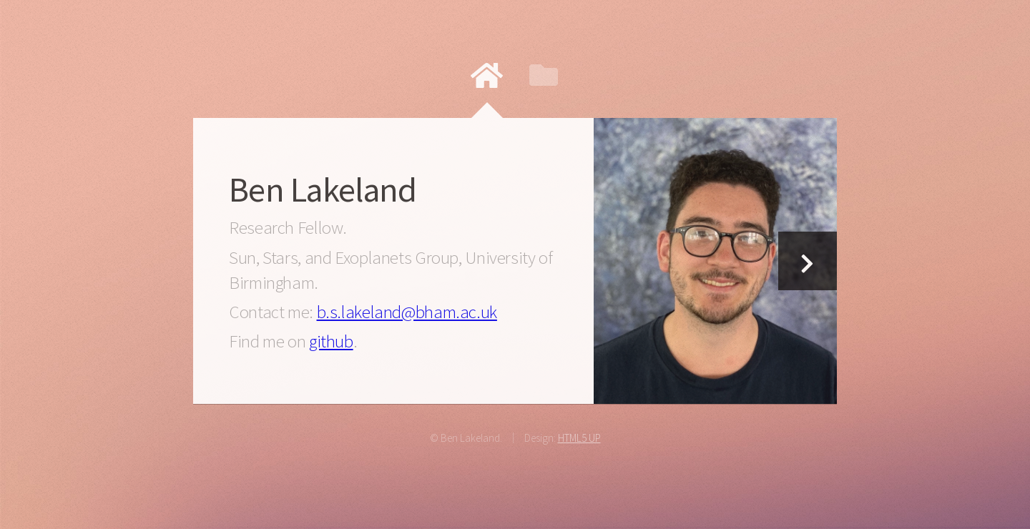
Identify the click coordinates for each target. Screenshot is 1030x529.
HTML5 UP (579, 438)
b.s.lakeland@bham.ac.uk (407, 311)
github (331, 341)
